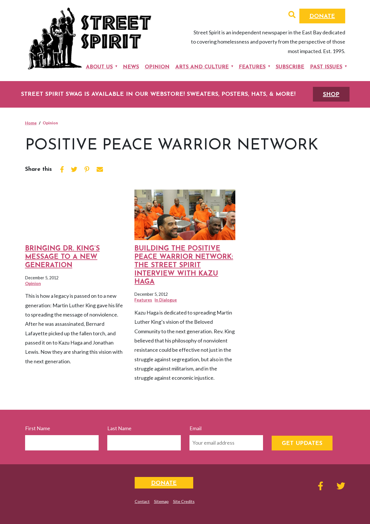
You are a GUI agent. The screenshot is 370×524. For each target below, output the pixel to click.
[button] (292, 15)
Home (31, 122)
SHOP (331, 95)
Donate (322, 16)
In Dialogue (166, 299)
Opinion (157, 67)
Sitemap (161, 501)
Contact (142, 501)
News (131, 67)
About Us (99, 67)
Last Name (119, 428)
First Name (37, 428)
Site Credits (184, 501)
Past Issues (326, 67)
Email (195, 428)
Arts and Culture (202, 67)
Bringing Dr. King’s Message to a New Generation (62, 257)
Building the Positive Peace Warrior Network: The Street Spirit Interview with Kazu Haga (183, 265)
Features (252, 67)
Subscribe (290, 67)
